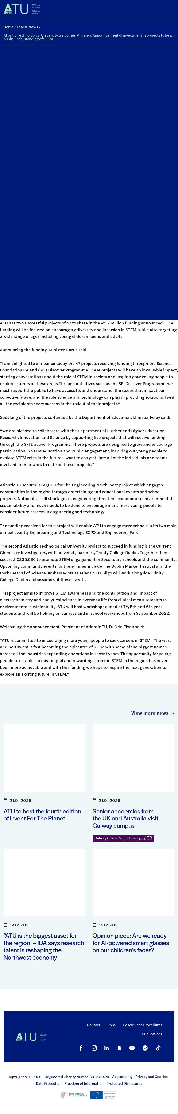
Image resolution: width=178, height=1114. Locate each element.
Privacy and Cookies (151, 1076)
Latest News (27, 26)
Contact (93, 1024)
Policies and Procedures (142, 1024)
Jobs (112, 1024)
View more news (152, 712)
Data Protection (49, 1083)
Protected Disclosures (124, 1083)
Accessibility (122, 1076)
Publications (152, 1034)
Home (9, 26)
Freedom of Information (84, 1083)
